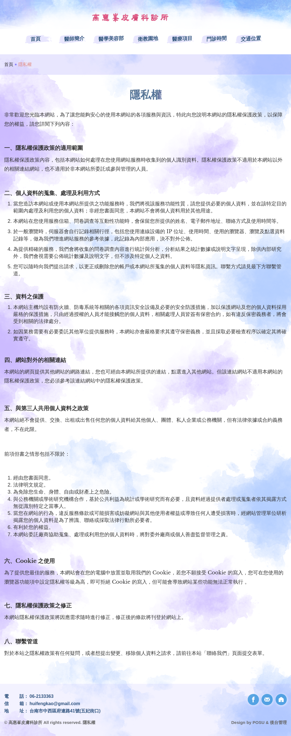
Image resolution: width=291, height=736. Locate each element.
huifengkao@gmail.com (55, 703)
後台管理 (278, 722)
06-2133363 (41, 696)
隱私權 (89, 722)
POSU (258, 722)
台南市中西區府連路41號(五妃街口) (65, 711)
